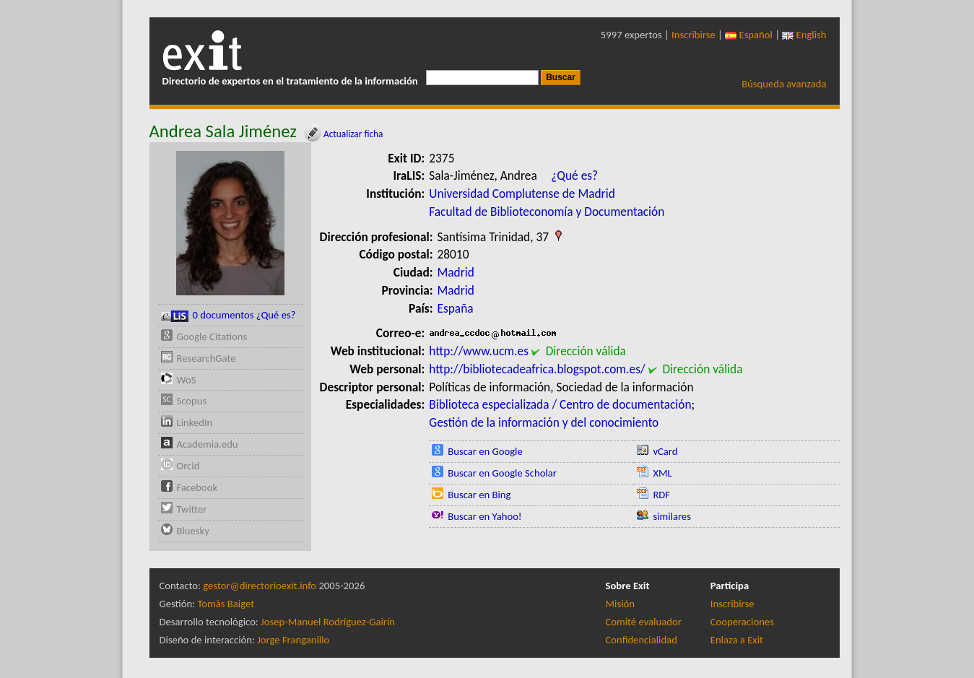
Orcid (188, 465)
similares (672, 516)
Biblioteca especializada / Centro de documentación (560, 404)
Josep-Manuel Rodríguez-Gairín (328, 621)
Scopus (192, 400)
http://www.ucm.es (479, 351)
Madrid (456, 272)
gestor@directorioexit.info (259, 585)
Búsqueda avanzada (784, 83)
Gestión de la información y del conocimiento (543, 422)
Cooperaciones (742, 621)
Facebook (197, 487)
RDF (661, 494)
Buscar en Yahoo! (484, 516)
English (804, 34)
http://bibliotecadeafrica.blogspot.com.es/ (537, 369)
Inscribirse (693, 34)
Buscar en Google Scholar (502, 472)
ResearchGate (206, 358)
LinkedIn (195, 422)
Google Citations (212, 336)
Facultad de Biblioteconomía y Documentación (546, 212)
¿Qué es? (574, 175)
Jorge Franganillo (293, 639)
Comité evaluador (644, 621)
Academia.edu (207, 444)
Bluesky (193, 530)
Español (749, 34)
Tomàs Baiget (225, 603)
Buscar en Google (485, 451)
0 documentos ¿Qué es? (228, 315)
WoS (186, 379)
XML (662, 472)
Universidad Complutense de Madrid (521, 193)
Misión (620, 603)
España (456, 308)
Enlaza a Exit (736, 639)
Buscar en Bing (479, 494)
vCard (665, 451)
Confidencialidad (641, 639)
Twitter (192, 509)
